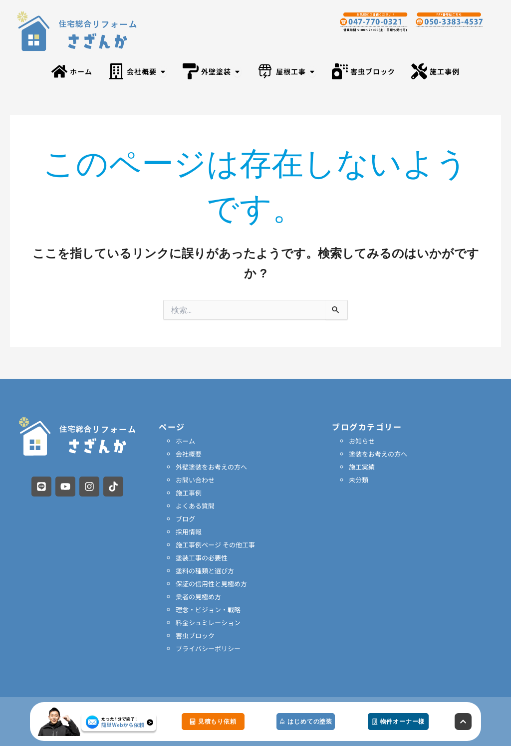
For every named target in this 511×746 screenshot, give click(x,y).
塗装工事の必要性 (202, 557)
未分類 (358, 480)
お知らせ (362, 441)
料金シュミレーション (208, 622)
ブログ (185, 518)
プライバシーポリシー (208, 648)
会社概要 (189, 454)
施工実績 (362, 467)
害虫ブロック (195, 635)
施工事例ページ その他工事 (215, 544)
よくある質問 (195, 505)
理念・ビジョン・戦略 (208, 609)
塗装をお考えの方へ (378, 454)
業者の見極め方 (198, 596)
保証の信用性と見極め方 (211, 583)
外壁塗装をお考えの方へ (211, 467)
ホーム (185, 441)
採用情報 (189, 531)
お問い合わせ (195, 480)
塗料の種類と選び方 (205, 570)
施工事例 (189, 492)
